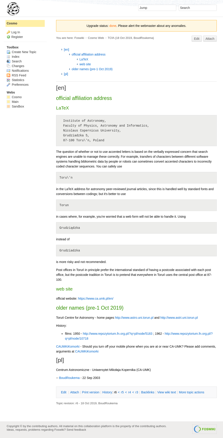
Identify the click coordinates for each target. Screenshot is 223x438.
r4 (129, 392)
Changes (15, 66)
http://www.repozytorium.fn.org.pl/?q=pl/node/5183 (117, 333)
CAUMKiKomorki (67, 346)
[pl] (66, 74)
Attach (210, 38)
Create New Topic (21, 52)
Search (14, 61)
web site (85, 64)
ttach (74, 392)
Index (13, 56)
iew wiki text (166, 392)
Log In (15, 32)
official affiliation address (88, 54)
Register (17, 37)
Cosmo (12, 23)
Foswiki (79, 38)
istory (107, 392)
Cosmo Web (96, 38)
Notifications (18, 70)
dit (64, 392)
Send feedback (76, 429)
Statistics (15, 80)
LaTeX (83, 59)
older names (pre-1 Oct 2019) (92, 69)
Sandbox (15, 106)
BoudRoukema (143, 38)
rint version (90, 392)
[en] (66, 49)
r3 (136, 392)
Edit (196, 38)
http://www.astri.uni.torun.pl (179, 317)
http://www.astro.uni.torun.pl (134, 317)
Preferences (17, 84)
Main (12, 102)
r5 (122, 392)
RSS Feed (16, 75)
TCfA (111, 38)
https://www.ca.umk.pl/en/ (96, 298)
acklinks (147, 392)
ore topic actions (191, 392)
